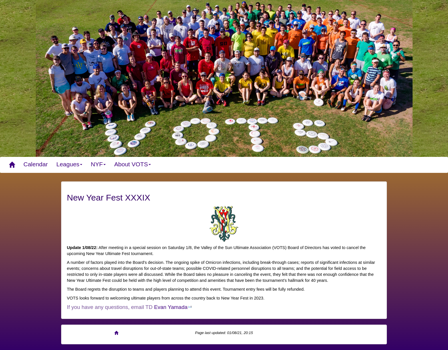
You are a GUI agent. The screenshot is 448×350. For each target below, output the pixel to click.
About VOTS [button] (132, 164)
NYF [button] (98, 164)
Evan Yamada (170, 307)
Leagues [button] (69, 164)
